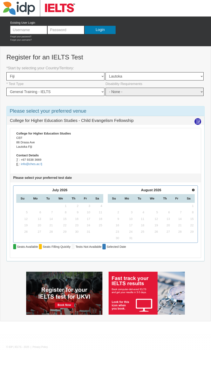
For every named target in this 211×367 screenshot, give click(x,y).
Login (100, 30)
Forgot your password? (20, 36)
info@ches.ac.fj (31, 164)
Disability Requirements (124, 84)
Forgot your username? (21, 40)
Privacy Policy (40, 347)
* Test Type (14, 84)
